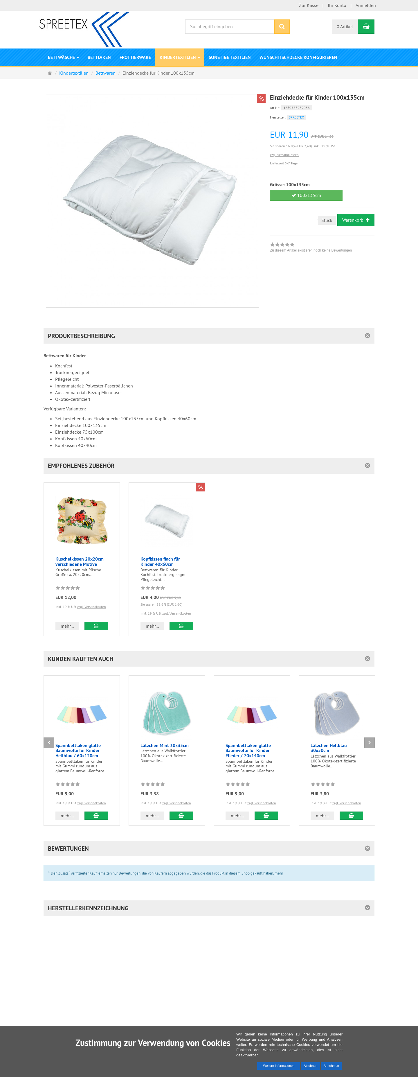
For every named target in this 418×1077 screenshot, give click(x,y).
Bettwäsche (63, 57)
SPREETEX (296, 117)
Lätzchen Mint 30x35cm (164, 745)
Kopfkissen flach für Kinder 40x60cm (160, 561)
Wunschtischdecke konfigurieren (298, 57)
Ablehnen (310, 1065)
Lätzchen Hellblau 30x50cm (329, 748)
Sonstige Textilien (230, 57)
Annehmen (331, 1065)
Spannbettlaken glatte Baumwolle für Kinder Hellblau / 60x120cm (78, 750)
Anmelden (366, 5)
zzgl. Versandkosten (284, 154)
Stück (326, 220)
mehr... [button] (67, 626)
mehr (279, 873)
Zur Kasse (308, 5)
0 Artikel (345, 26)
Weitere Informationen (278, 1065)
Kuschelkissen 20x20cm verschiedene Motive (79, 561)
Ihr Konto (337, 5)
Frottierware (135, 57)
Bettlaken (99, 57)
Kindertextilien (180, 57)
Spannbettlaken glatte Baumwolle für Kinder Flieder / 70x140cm (248, 750)
